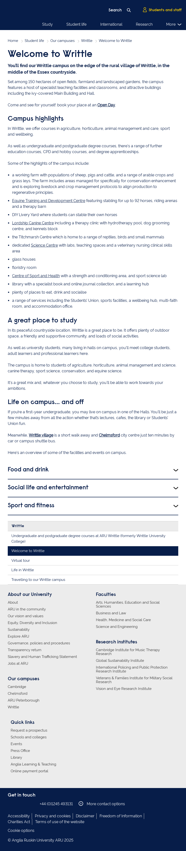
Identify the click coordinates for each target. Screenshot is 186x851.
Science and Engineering (117, 627)
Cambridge (17, 687)
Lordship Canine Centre (33, 223)
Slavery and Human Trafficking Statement (42, 657)
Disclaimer (85, 816)
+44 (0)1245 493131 (56, 804)
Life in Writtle (22, 570)
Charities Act (19, 822)
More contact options (101, 803)
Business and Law (111, 613)
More (174, 24)
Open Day (106, 105)
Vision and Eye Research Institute (124, 689)
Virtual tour (20, 560)
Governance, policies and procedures (39, 643)
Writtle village (41, 435)
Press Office (20, 751)
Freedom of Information (121, 816)
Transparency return (24, 650)
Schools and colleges (28, 737)
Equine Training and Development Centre (48, 200)
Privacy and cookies (53, 816)
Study (47, 24)
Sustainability (19, 629)
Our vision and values (25, 616)
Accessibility (19, 816)
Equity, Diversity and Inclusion (32, 623)
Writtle (87, 41)
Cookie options (21, 830)
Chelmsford (109, 435)
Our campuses (62, 41)
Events (16, 744)
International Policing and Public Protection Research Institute (132, 669)
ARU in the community (27, 609)
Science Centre (44, 245)
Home (13, 41)
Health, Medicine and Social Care (123, 620)
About (13, 602)
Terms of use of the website (59, 822)
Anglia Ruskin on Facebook (11, 803)
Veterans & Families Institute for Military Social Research (134, 680)
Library (16, 757)
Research (144, 24)
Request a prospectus (29, 730)
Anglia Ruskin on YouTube (33, 803)
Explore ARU (18, 636)
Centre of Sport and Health (36, 275)
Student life (76, 24)
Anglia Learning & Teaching (33, 764)
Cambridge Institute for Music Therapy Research (128, 652)
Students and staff (162, 10)
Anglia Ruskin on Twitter (25, 803)
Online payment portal (29, 771)
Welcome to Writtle (28, 551)
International (111, 24)
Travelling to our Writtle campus (38, 580)
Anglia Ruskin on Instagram (18, 803)
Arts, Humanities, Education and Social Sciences (128, 604)
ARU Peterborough (23, 700)
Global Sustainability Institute (120, 660)
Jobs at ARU (18, 663)
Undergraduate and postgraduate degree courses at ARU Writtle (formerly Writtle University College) (88, 539)
